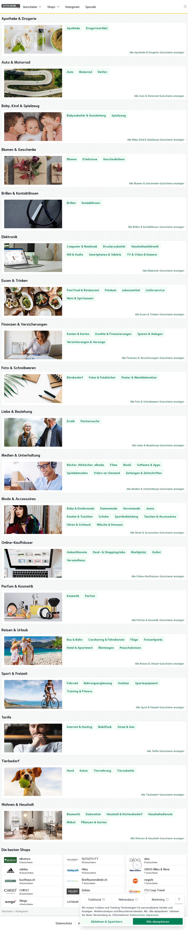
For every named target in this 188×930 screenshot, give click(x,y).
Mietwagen (106, 647)
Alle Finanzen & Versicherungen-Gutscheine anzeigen (153, 357)
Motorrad (85, 71)
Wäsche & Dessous (110, 524)
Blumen (72, 159)
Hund (70, 770)
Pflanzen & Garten (94, 822)
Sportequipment (146, 683)
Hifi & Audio (75, 254)
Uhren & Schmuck (79, 524)
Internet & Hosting (79, 726)
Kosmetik (73, 595)
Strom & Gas (126, 726)
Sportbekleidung (126, 516)
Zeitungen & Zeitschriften (144, 473)
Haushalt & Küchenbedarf (124, 814)
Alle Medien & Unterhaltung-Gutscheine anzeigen (155, 488)
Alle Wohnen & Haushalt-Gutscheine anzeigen (157, 838)
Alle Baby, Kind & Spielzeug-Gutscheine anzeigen (155, 139)
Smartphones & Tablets (105, 254)
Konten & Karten (78, 333)
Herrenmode (131, 508)
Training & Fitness (79, 691)
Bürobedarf (75, 377)
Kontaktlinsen (91, 202)
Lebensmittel (131, 290)
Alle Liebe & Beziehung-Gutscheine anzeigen (158, 445)
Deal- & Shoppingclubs (109, 552)
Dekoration (93, 814)
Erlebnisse (90, 159)
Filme (113, 464)
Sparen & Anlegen (150, 333)
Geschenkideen (114, 159)
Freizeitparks (153, 639)
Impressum (152, 914)
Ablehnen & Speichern (106, 921)
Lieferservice (155, 290)
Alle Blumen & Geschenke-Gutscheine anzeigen (156, 183)
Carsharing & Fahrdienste (106, 639)
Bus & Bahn (74, 639)
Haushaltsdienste (160, 814)
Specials (90, 6)
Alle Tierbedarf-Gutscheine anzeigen (162, 794)
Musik (127, 464)
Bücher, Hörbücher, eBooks (85, 464)
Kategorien (72, 6)
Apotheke (73, 28)
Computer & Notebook (82, 246)
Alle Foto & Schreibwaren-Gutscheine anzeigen (157, 401)
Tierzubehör (125, 770)
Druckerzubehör (114, 246)
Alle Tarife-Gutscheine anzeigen (165, 751)
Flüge (134, 639)
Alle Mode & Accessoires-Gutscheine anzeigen (157, 532)
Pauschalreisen (130, 647)
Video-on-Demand (107, 473)
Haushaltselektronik (145, 246)
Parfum (90, 595)
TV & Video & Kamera (142, 254)
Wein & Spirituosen (80, 298)
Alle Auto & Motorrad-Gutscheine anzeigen (159, 95)
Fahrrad (72, 683)
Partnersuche (90, 421)
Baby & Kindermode (80, 508)
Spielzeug (119, 115)
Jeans (150, 508)
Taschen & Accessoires (160, 516)
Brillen (71, 202)
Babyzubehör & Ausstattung (86, 115)
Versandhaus (76, 560)
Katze (84, 770)
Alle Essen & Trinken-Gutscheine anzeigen (159, 314)
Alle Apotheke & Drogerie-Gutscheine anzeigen (156, 52)
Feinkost (110, 290)
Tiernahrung (102, 770)
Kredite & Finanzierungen (113, 333)
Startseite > (8, 911)
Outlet (156, 552)
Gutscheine (30, 6)
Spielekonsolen (77, 473)
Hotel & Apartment (80, 647)
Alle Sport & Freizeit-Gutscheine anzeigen (160, 707)
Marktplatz (138, 552)
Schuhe (104, 516)
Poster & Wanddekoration (139, 377)
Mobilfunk (105, 726)
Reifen (102, 71)
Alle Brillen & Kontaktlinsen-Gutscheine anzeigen (156, 226)
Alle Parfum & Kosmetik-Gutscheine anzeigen (158, 620)
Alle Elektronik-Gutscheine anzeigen (163, 270)
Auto (70, 71)
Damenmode (108, 508)
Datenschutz (64, 923)
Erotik (71, 421)
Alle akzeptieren (157, 921)
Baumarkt (73, 814)
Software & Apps (148, 464)
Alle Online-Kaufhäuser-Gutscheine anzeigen (157, 576)
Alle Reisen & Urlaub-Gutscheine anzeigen (159, 663)
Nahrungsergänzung (98, 683)
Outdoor (123, 683)
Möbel (71, 822)
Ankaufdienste (77, 552)
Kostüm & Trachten (80, 516)
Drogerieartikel (96, 28)
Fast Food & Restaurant (83, 290)
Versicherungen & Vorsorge (86, 342)
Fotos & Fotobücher (102, 377)
